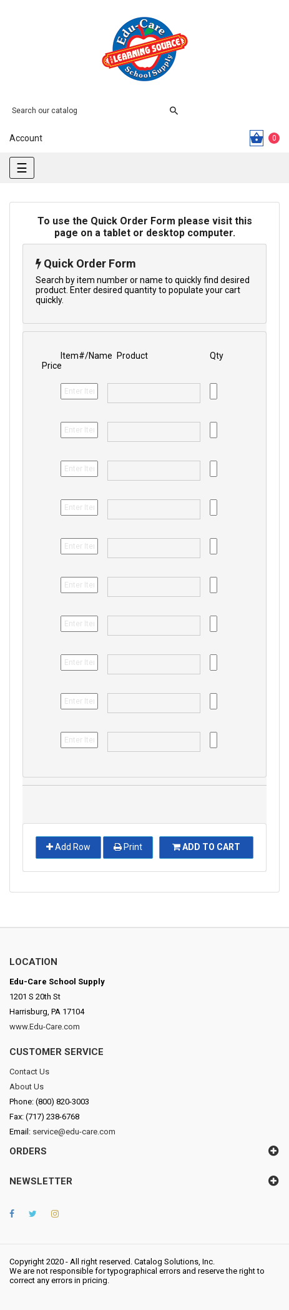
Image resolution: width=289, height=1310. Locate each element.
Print (128, 847)
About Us (26, 1086)
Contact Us (29, 1071)
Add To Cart (206, 847)
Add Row (68, 847)
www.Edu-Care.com (44, 1026)
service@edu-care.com (73, 1131)
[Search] (87, 110)
